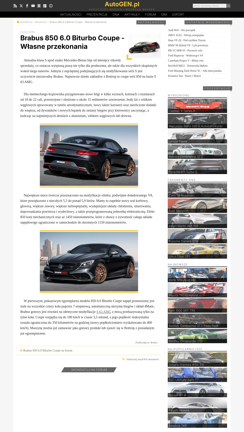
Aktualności (71, 14)
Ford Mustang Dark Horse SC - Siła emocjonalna (195, 70)
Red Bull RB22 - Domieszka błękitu (187, 65)
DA (116, 15)
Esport (178, 14)
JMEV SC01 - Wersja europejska (186, 35)
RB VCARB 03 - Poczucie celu (185, 50)
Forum (150, 14)
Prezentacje (97, 14)
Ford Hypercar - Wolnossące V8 (185, 55)
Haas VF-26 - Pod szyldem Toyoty (187, 40)
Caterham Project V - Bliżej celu (186, 60)
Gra (164, 14)
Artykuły (132, 14)
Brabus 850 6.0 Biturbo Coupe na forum (47, 350)
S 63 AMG (103, 312)
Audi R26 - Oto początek (181, 30)
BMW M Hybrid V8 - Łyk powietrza (188, 45)
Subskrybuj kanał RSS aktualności (140, 359)
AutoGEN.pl (26, 22)
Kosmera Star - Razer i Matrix (184, 75)
